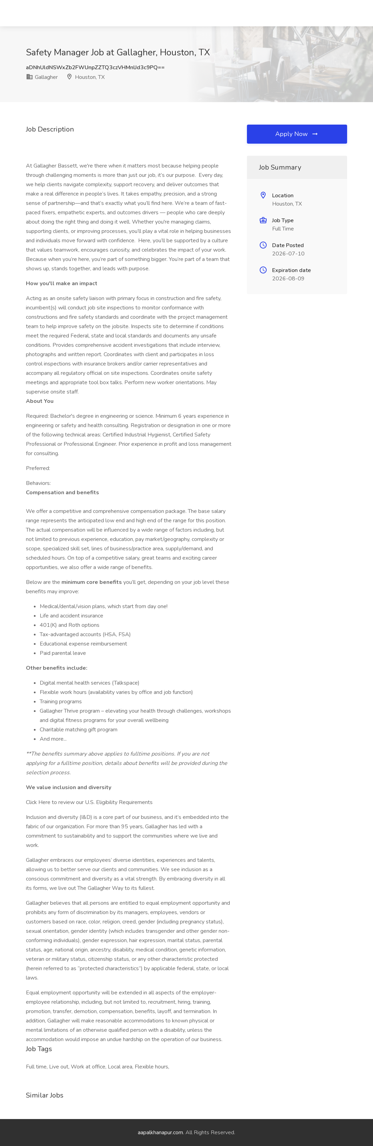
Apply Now (297, 134)
